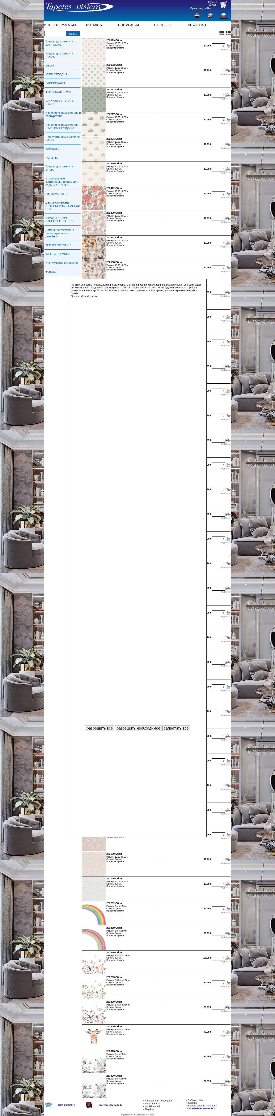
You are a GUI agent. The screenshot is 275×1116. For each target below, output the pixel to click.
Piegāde (148, 1109)
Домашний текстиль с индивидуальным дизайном (59, 233)
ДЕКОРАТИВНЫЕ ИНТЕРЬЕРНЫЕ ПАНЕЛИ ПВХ (62, 206)
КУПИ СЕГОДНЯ (56, 74)
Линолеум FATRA (56, 193)
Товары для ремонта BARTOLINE (59, 43)
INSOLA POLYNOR (57, 254)
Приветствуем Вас (200, 8)
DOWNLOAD (197, 25)
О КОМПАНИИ (128, 25)
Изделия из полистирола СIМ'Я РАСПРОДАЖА (61, 126)
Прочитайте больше (84, 296)
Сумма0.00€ (212, 3)
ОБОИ (49, 65)
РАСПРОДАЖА (55, 83)
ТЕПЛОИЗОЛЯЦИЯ (58, 245)
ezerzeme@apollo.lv (110, 1105)
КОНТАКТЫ (94, 25)
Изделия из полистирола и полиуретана (63, 114)
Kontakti (192, 1102)
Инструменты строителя (61, 262)
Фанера (50, 271)
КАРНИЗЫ (52, 148)
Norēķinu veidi (151, 1106)
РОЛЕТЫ (51, 157)
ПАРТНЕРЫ (162, 25)
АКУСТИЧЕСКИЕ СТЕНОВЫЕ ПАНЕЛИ (59, 219)
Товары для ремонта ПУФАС (59, 55)
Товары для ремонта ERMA (59, 168)
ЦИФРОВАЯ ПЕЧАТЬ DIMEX (59, 102)
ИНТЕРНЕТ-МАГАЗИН (60, 25)
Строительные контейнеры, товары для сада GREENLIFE (61, 182)
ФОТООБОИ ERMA (58, 91)
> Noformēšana (150, 1103)
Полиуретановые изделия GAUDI (62, 138)
